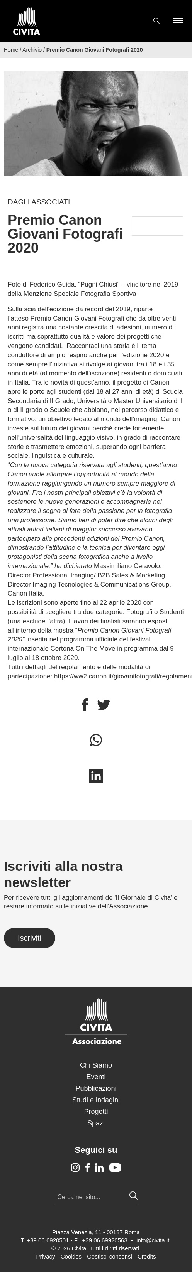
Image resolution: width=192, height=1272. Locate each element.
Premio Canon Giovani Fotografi (77, 318)
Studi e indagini (96, 1100)
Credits (147, 1256)
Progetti (96, 1111)
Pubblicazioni (95, 1088)
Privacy (45, 1256)
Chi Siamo (96, 1065)
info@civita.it (152, 1240)
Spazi (96, 1123)
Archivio (32, 50)
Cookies (71, 1256)
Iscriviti (29, 938)
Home (11, 50)
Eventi (95, 1077)
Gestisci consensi (109, 1256)
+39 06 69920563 (104, 1240)
